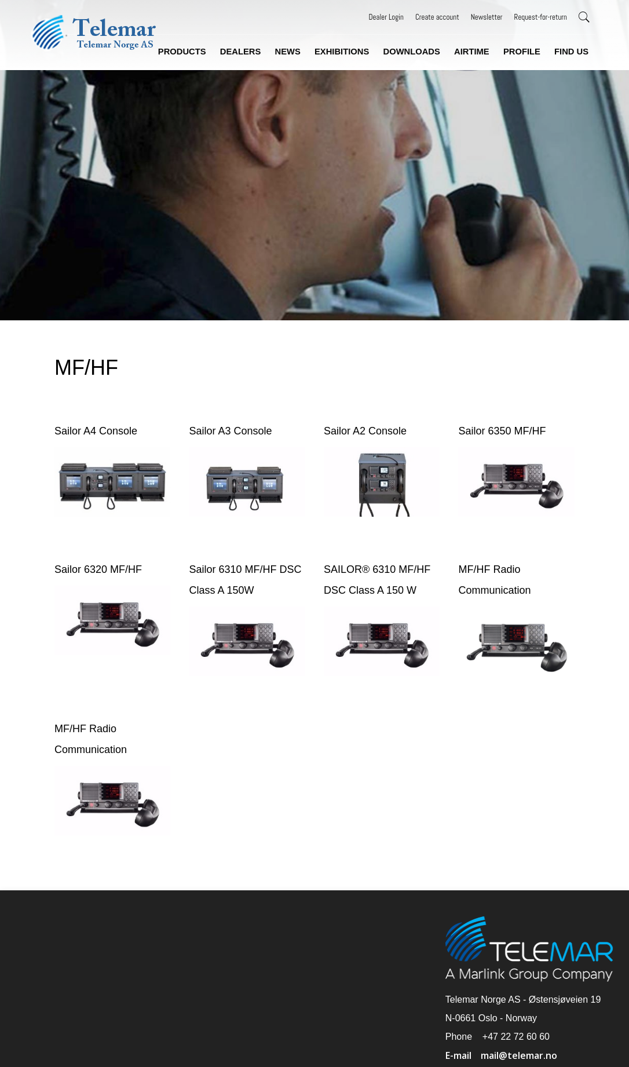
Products (185, 51)
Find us (571, 51)
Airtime (472, 51)
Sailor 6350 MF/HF (500, 430)
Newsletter (487, 17)
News (289, 51)
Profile (522, 51)
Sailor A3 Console (232, 430)
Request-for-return (540, 17)
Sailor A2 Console (365, 430)
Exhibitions (343, 51)
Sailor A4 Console (99, 430)
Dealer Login (386, 17)
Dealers (242, 51)
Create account (437, 17)
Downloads (413, 51)
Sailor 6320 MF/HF (101, 567)
